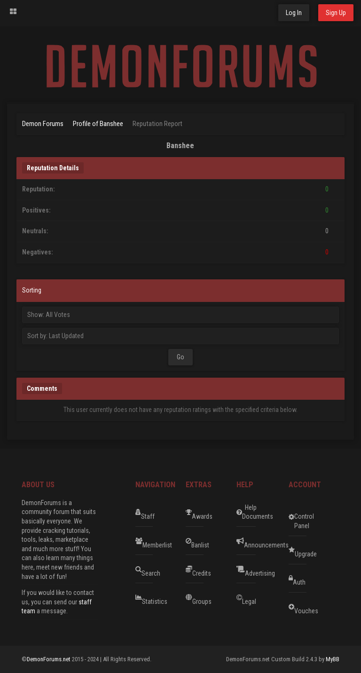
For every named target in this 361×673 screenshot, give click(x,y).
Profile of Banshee (98, 123)
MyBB (332, 659)
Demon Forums (42, 123)
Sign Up (336, 12)
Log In (294, 12)
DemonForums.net (49, 659)
